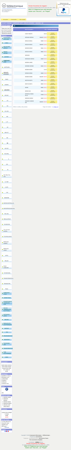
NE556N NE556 (28, 69)
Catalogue (9, 23)
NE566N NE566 (28, 76)
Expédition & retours (6, 375)
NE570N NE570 (28, 80)
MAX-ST (7, 132)
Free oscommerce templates (35, 439)
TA (7, 169)
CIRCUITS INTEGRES (29, 23)
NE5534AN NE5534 (29, 58)
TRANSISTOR (7, 283)
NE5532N (27, 55)
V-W (7, 192)
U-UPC (6, 187)
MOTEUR (7, 328)
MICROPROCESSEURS (9, 208)
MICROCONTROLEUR (8, 203)
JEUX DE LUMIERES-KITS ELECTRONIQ (7, 309)
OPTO (6, 255)
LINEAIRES (38, 23)
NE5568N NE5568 (29, 66)
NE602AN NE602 (29, 98)
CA (7, 100)
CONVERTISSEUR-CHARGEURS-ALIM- (7, 303)
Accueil (4, 23)
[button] (5, 19)
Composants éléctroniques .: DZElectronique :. (40, 435)
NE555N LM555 (28, 62)
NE (42, 23)
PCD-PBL (6, 153)
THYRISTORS (7, 273)
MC (7, 137)
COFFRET (6, 56)
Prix (46, 29)
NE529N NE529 (28, 48)
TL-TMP (6, 181)
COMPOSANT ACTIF (18, 23)
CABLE (6, 42)
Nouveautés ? (4, 362)
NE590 (26, 87)
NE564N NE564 (28, 73)
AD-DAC (7, 95)
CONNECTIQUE (7, 297)
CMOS (6, 79)
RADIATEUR (6, 339)
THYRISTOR (7, 224)
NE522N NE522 (28, 44)
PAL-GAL (6, 213)
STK (7, 164)
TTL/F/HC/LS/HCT (7, 236)
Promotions (4, 409)
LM (7, 127)
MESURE (7, 319)
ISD (7, 116)
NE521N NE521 (28, 40)
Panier (3, 386)
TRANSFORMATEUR (8, 278)
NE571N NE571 (28, 84)
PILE (7, 332)
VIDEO (6, 357)
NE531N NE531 (28, 51)
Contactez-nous (5, 383)
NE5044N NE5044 (29, 37)
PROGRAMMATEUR (7, 335)
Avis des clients (5, 419)
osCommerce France (43, 438)
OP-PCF (7, 148)
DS (7, 105)
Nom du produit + (29, 29)
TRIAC (6, 288)
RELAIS (6, 260)
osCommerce (39, 436)
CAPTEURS (7, 67)
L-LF (7, 121)
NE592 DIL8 (28, 91)
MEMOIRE (6, 197)
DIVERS (6, 84)
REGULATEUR (7, 219)
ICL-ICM (6, 111)
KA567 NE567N (28, 33)
